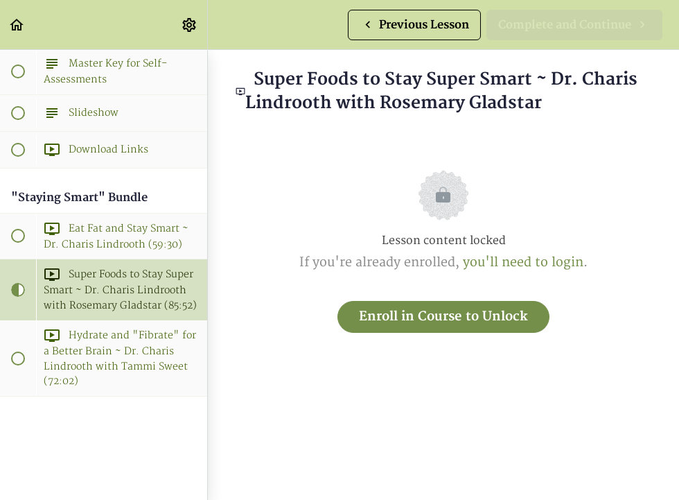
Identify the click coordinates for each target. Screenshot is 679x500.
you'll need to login (523, 262)
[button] (17, 24)
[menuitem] (190, 24)
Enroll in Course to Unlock (443, 317)
